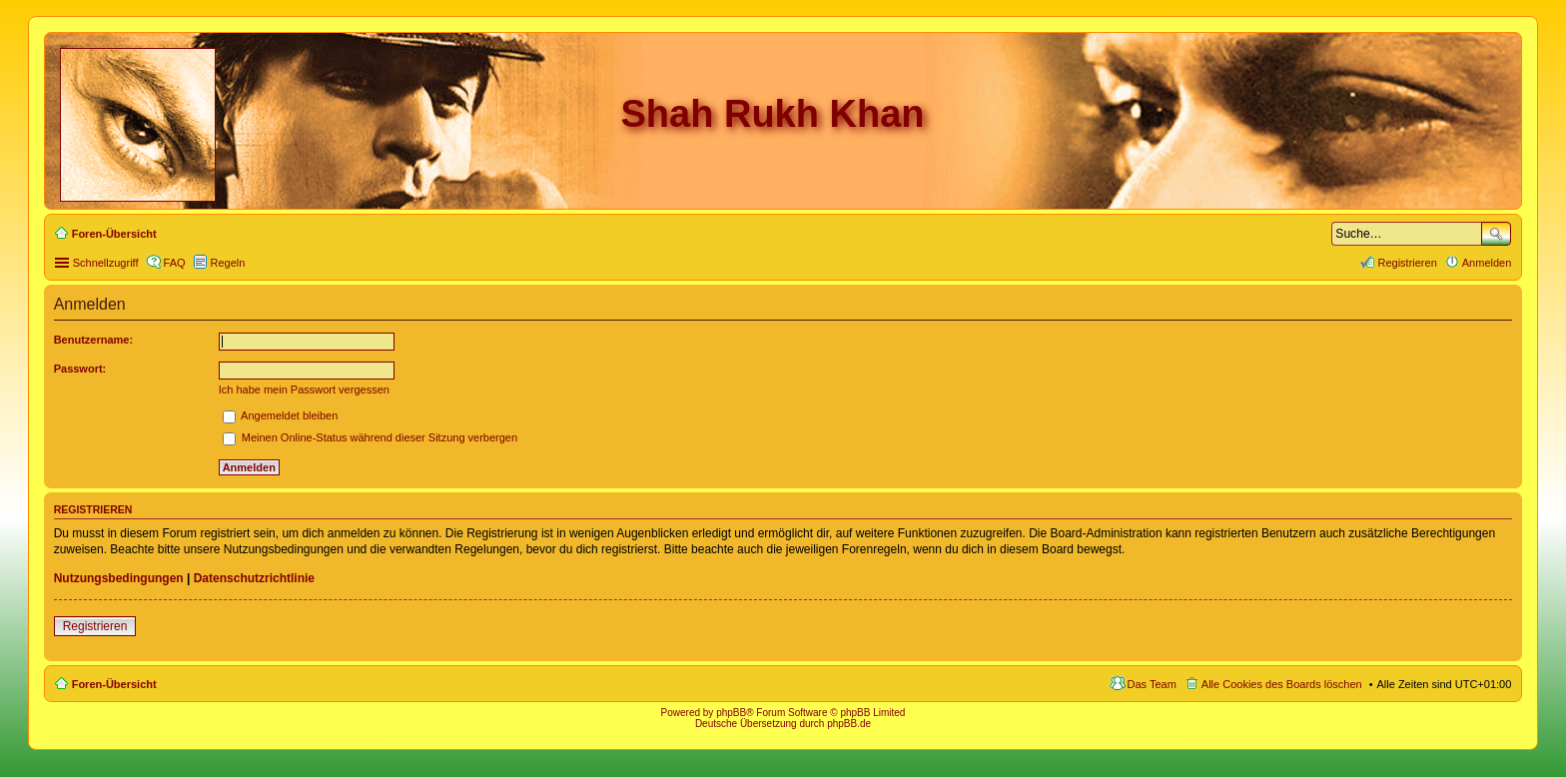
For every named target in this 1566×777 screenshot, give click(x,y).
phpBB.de (849, 723)
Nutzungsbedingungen (119, 578)
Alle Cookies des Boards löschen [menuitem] (1281, 684)
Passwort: (80, 369)
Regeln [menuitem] (228, 263)
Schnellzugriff (106, 263)
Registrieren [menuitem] (1406, 263)
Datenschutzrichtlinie (254, 578)
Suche (1496, 234)
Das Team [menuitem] (1152, 684)
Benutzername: (93, 340)
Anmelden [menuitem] (1487, 263)
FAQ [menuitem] (175, 263)
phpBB (731, 712)
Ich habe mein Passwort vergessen (304, 389)
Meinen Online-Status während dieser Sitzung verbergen (370, 437)
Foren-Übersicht (114, 684)
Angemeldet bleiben (281, 415)
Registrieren (95, 626)
